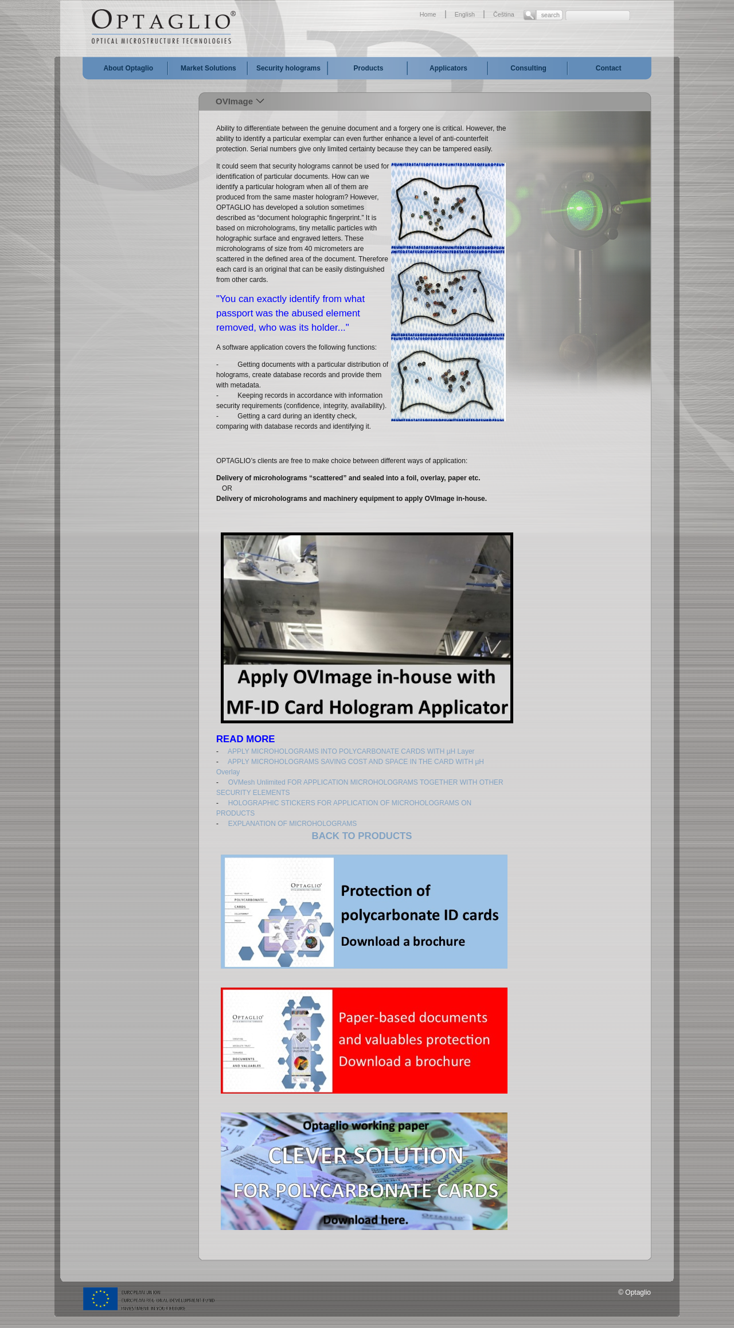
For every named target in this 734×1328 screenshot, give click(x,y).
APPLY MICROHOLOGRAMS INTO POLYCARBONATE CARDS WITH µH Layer (351, 751)
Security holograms (288, 68)
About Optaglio (128, 68)
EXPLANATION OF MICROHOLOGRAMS (292, 824)
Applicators (448, 68)
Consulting (528, 68)
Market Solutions (208, 68)
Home (428, 14)
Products (368, 68)
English (465, 14)
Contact (609, 68)
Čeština (503, 14)
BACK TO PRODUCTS (362, 836)
